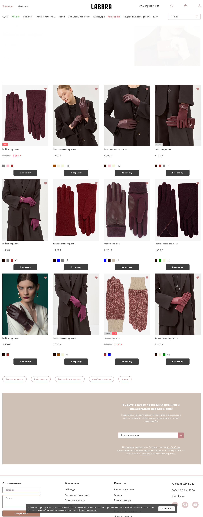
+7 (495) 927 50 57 (149, 6)
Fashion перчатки (40, 379)
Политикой (146, 453)
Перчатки (28, 16)
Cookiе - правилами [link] (88, 510)
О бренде (70, 489)
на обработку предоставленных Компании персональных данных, (148, 449)
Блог (155, 16)
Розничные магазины (75, 500)
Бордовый (43, 26)
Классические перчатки (14, 379)
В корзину (25, 172)
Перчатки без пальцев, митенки (69, 379)
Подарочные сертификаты (137, 16)
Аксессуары (99, 16)
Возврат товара (122, 500)
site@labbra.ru (178, 496)
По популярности (12, 45)
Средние (24, 73)
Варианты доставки (124, 489)
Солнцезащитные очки (79, 16)
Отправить (21, 513)
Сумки (5, 16)
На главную (7, 26)
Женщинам (7, 6)
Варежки (125, 379)
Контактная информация (77, 495)
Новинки (16, 16)
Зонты (61, 16)
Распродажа (114, 16)
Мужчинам (23, 6)
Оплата (118, 495)
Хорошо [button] (166, 508)
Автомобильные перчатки (101, 379)
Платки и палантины (45, 16)
